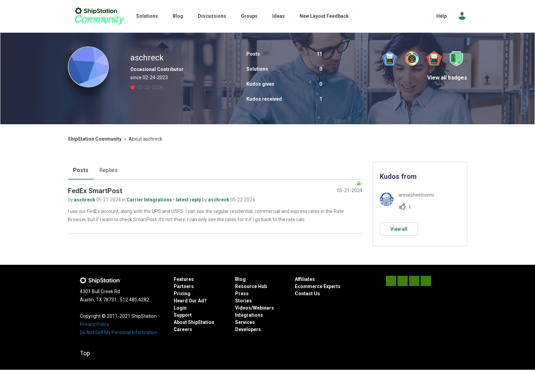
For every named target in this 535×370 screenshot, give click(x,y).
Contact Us (307, 293)
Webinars (263, 308)
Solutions (147, 16)
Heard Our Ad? (190, 300)
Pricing (182, 293)
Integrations (249, 315)
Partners (184, 286)
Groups (249, 16)
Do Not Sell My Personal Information (118, 332)
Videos (243, 308)
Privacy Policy (94, 324)
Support (183, 315)
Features (184, 279)
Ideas (278, 16)
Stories (243, 300)
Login (180, 308)
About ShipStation (194, 322)
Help (441, 16)
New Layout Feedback (324, 16)
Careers (183, 329)
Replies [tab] (108, 170)
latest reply (189, 199)
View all (398, 229)
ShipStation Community (99, 16)
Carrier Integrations (150, 199)
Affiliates (305, 279)
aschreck (85, 199)
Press (242, 293)
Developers (248, 329)
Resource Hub (251, 286)
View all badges (447, 77)
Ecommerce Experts (318, 286)
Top (85, 353)
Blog (178, 16)
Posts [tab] (80, 170)
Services (245, 322)
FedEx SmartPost (95, 191)
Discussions (212, 16)
